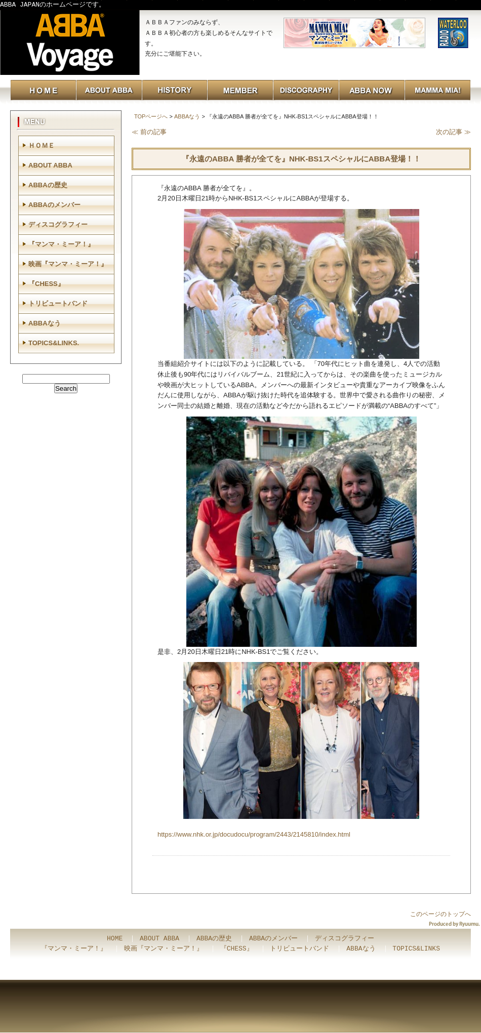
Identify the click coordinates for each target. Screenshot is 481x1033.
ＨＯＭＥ (41, 145)
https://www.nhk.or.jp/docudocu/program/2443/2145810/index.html (253, 834)
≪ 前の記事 (149, 132)
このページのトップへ (440, 914)
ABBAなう (187, 116)
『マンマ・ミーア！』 (61, 244)
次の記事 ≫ (453, 132)
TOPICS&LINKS (416, 949)
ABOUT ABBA (50, 165)
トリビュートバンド (58, 303)
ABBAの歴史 (47, 185)
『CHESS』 (46, 283)
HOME (115, 938)
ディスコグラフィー (58, 224)
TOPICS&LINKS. (53, 343)
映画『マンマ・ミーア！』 (67, 264)
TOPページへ (151, 116)
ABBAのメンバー (54, 205)
